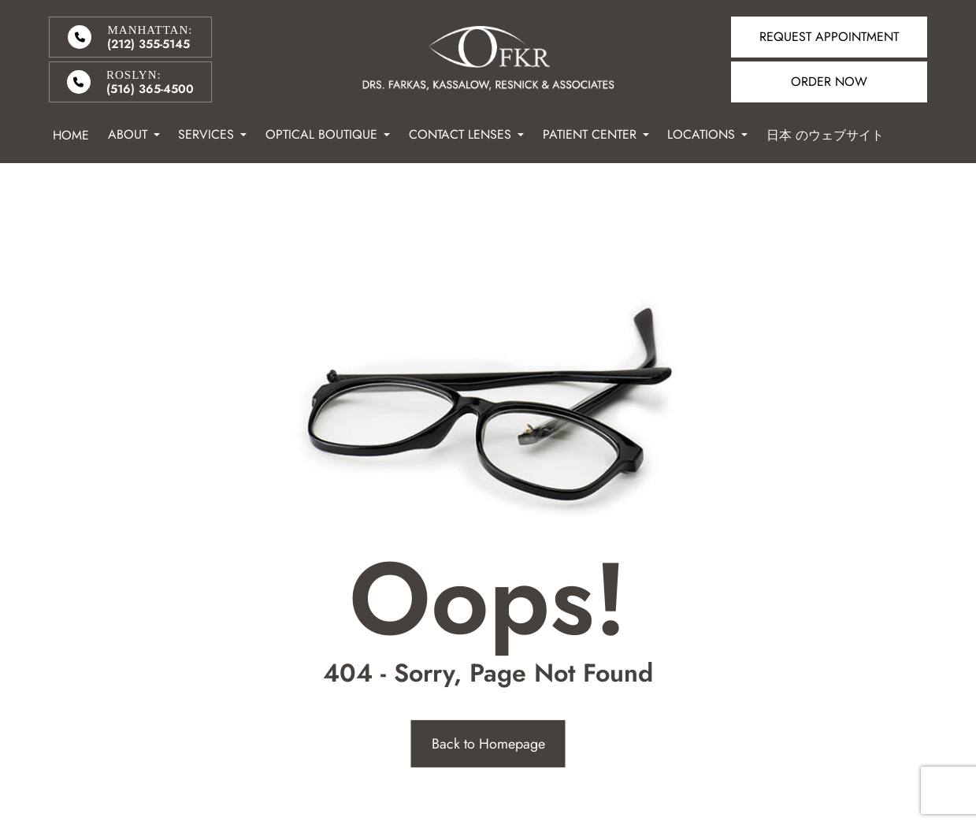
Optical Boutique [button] (327, 134)
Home (71, 135)
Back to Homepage (488, 744)
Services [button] (212, 134)
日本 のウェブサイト (825, 135)
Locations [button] (707, 134)
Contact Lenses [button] (466, 134)
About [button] (134, 134)
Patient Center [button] (596, 134)
